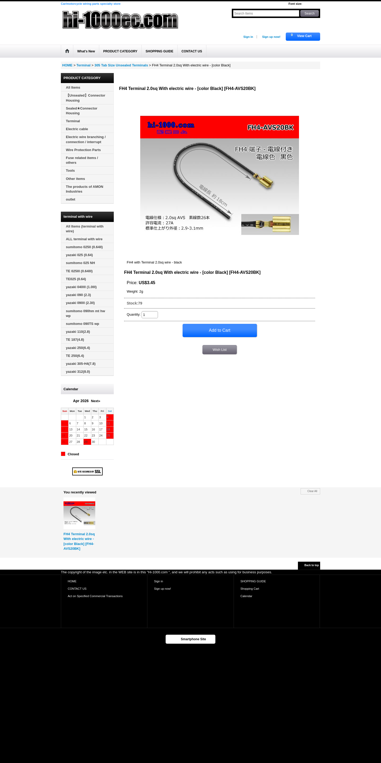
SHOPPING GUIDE (253, 581)
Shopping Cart (250, 588)
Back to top (312, 565)
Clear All (312, 491)
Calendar (246, 596)
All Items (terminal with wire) (84, 228)
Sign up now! (271, 36)
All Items (73, 87)
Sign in (248, 36)
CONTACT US (77, 588)
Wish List (220, 350)
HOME (72, 581)
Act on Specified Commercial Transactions (95, 596)
